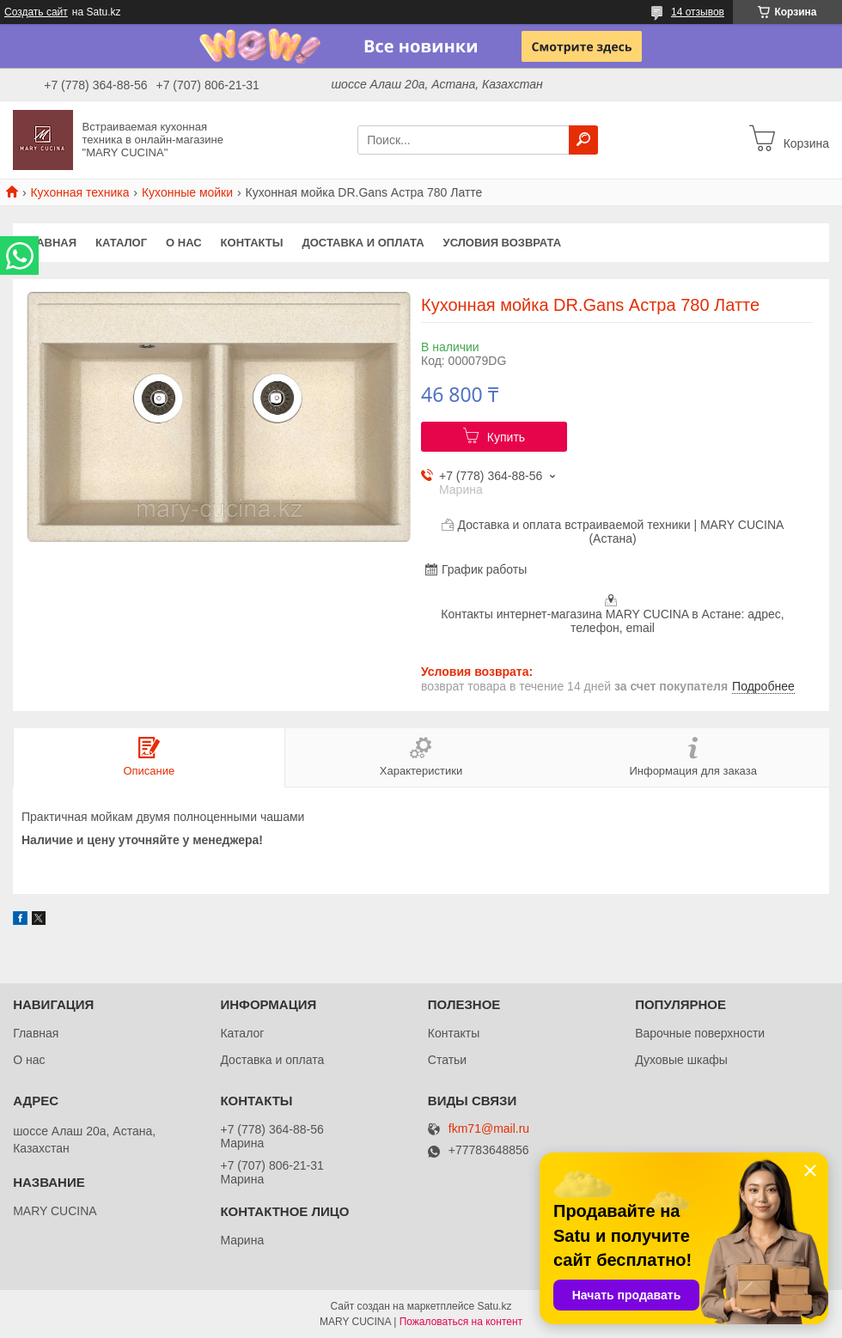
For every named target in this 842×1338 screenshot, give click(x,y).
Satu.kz (494, 1306)
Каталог (121, 242)
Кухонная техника (79, 192)
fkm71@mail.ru (488, 1128)
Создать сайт (36, 12)
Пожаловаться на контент (461, 1322)
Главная (49, 242)
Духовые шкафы (681, 1060)
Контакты (252, 242)
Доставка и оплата (363, 242)
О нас (184, 242)
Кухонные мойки (187, 192)
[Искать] (583, 140)
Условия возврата (502, 242)
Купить (506, 437)
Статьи (447, 1060)
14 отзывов (697, 12)
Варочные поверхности (700, 1033)
